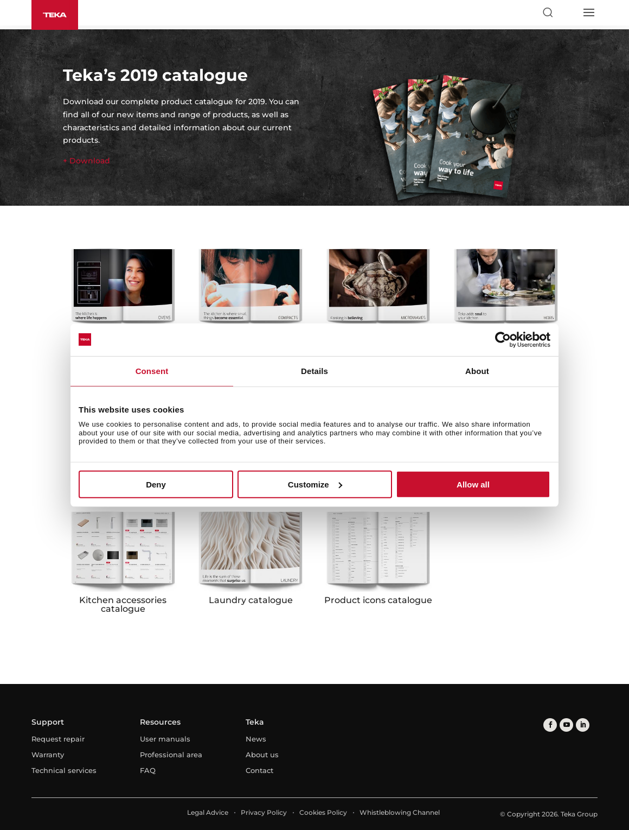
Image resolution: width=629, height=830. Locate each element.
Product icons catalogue (378, 600)
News (256, 738)
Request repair (58, 738)
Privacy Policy (264, 812)
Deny (156, 484)
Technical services (64, 770)
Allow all (473, 484)
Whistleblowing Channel (400, 812)
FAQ (148, 770)
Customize (315, 484)
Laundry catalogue (251, 600)
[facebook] (550, 725)
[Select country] (568, 12)
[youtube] (566, 725)
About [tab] (477, 370)
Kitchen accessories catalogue (122, 604)
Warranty (47, 754)
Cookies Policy (323, 812)
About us (262, 754)
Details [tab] (314, 370)
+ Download (86, 161)
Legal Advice (207, 812)
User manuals (165, 738)
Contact (259, 770)
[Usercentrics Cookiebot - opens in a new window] (502, 339)
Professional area (171, 754)
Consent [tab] (152, 370)
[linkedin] (582, 725)
